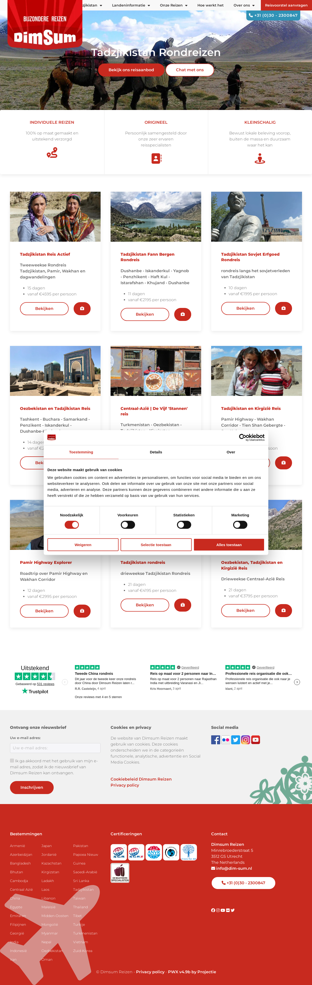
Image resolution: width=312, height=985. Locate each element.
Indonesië (18, 951)
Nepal (46, 942)
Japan (46, 846)
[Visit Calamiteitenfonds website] (171, 850)
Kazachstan (51, 863)
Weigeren (83, 545)
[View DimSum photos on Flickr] (226, 739)
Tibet (77, 916)
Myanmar (49, 933)
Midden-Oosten (54, 916)
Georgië (17, 933)
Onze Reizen (173, 5)
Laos (45, 889)
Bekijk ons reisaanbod (131, 69)
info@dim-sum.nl (231, 868)
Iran (13, 959)
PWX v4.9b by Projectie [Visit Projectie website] (192, 972)
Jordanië (48, 854)
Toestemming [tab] (81, 452)
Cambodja (19, 881)
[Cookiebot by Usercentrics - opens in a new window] (243, 437)
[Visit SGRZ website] (137, 850)
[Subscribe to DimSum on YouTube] (255, 739)
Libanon (48, 898)
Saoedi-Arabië (85, 872)
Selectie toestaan (156, 545)
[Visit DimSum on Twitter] (233, 910)
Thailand (80, 907)
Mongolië (49, 924)
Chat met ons (190, 69)
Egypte (16, 907)
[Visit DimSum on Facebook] (216, 739)
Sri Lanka (81, 881)
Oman (46, 959)
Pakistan (80, 846)
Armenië (17, 846)
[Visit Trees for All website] (188, 850)
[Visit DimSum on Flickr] (228, 910)
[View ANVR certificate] (154, 850)
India (14, 942)
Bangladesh (20, 863)
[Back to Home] (44, 25)
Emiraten (18, 916)
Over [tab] (231, 452)
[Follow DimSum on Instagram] (246, 739)
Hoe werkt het (210, 5)
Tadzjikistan (83, 889)
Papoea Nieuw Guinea (85, 859)
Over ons (244, 5)
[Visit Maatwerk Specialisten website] (120, 871)
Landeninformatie (131, 5)
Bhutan (16, 872)
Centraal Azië (21, 889)
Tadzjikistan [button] (89, 5)
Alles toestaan (229, 545)
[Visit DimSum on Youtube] (223, 910)
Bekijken (44, 308)
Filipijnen (18, 924)
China (15, 898)
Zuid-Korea (82, 951)
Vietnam (80, 942)
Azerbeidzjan (21, 854)
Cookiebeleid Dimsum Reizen (141, 779)
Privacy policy (125, 785)
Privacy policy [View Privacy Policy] (150, 972)
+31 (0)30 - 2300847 (273, 15)
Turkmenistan (85, 933)
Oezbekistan (52, 951)
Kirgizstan (50, 872)
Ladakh (47, 881)
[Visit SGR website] (119, 850)
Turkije (79, 924)
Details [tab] (156, 452)
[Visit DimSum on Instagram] (218, 910)
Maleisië (48, 907)
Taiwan (79, 898)
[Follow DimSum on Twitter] (236, 739)
